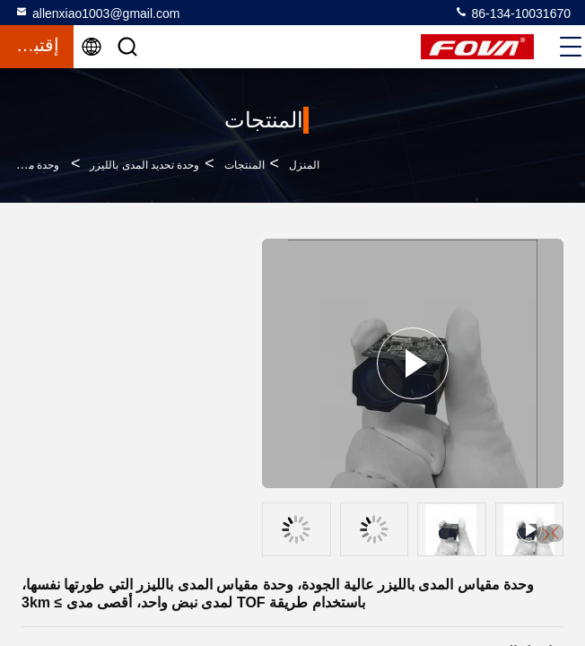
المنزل (304, 165)
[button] (554, 533)
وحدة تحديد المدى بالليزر (144, 165)
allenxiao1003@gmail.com (96, 12)
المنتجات (244, 165)
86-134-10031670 (512, 12)
